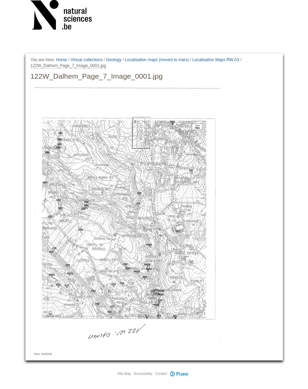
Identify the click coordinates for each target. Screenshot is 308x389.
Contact (161, 374)
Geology (114, 59)
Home (61, 59)
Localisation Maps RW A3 (215, 59)
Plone (179, 374)
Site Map (124, 374)
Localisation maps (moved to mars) (157, 59)
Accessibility (143, 374)
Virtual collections (87, 59)
